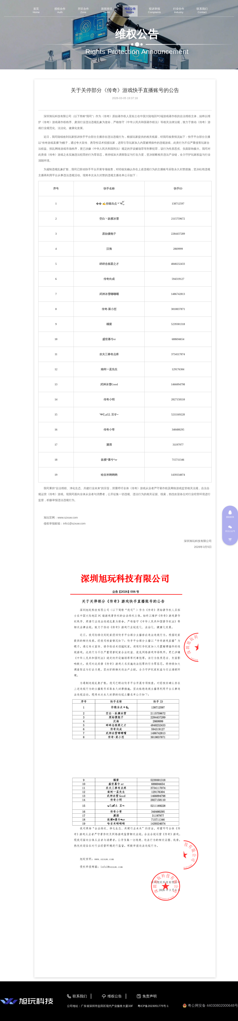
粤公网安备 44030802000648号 (210, 1006)
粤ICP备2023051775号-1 (153, 1006)
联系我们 (80, 996)
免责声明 (149, 996)
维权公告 (114, 996)
